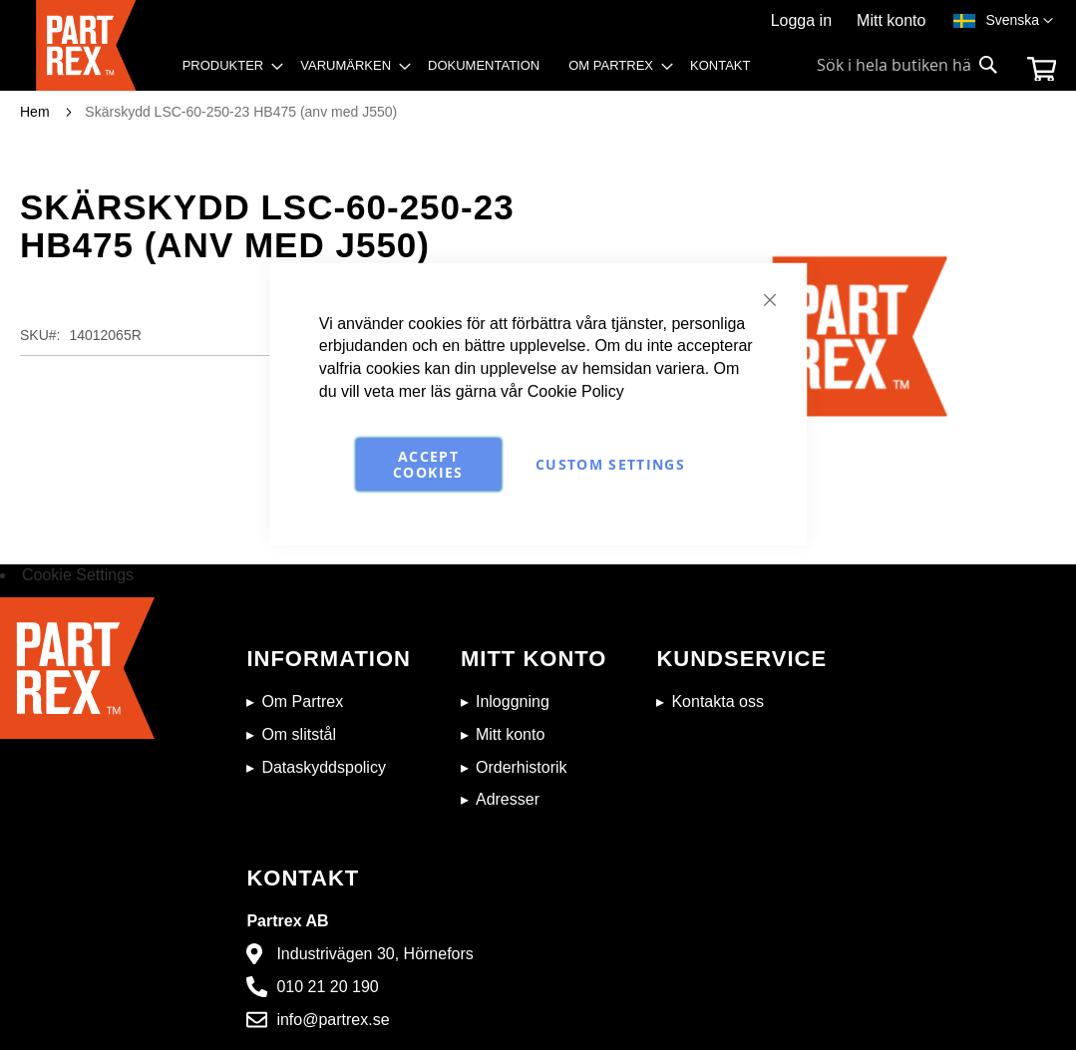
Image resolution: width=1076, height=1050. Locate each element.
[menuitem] (227, 66)
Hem (35, 112)
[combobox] (908, 65)
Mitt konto (891, 20)
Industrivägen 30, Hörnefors (374, 953)
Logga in (801, 20)
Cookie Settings (78, 574)
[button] (1019, 21)
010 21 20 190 (327, 986)
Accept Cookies (428, 464)
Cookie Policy (576, 391)
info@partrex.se (332, 1019)
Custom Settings (610, 464)
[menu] (473, 71)
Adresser (507, 799)
